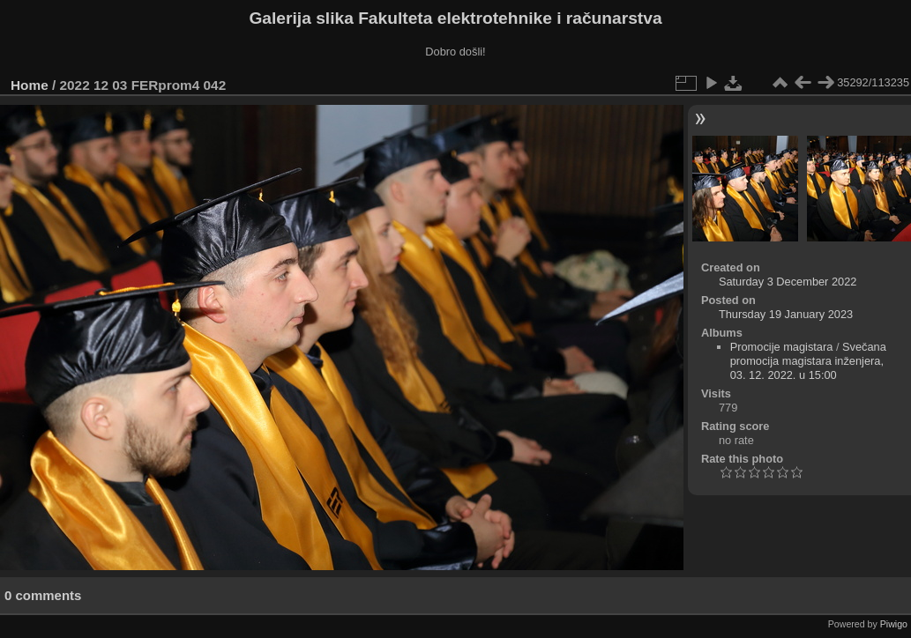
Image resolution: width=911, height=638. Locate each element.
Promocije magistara (781, 346)
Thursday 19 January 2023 (786, 314)
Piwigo (893, 624)
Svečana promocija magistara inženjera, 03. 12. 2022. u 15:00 (808, 361)
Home (30, 85)
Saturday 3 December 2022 (788, 281)
